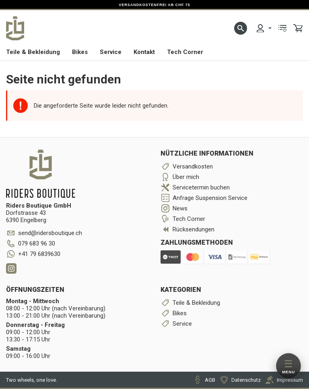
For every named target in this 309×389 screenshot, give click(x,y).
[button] (240, 28)
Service (111, 52)
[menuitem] (263, 28)
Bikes (80, 52)
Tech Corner (185, 52)
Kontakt (144, 52)
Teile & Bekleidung (33, 52)
